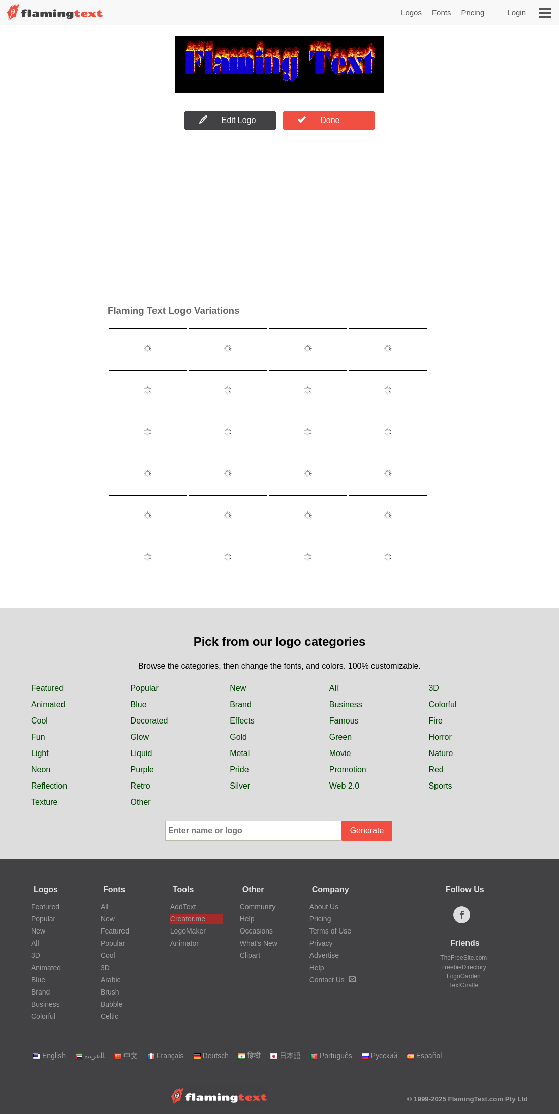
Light (40, 753)
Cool (39, 720)
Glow (140, 737)
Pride (239, 769)
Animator (184, 943)
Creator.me (187, 919)
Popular (145, 688)
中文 (126, 1055)
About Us (324, 906)
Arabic (111, 980)
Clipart (250, 955)
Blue (139, 704)
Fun (38, 737)
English (49, 1055)
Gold (238, 737)
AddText (183, 906)
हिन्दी (249, 1055)
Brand (241, 704)
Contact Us (332, 980)
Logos (411, 12)
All (333, 688)
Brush (110, 992)
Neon (40, 769)
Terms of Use (330, 931)
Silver (240, 785)
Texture (44, 802)
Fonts (441, 12)
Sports (440, 785)
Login (516, 12)
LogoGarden (464, 976)
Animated (48, 704)
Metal (240, 753)
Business (345, 704)
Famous (344, 720)
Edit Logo (227, 120)
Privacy (321, 943)
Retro (140, 785)
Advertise (324, 955)
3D (433, 688)
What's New (258, 943)
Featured (47, 688)
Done (318, 120)
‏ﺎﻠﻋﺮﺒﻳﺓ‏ (90, 1055)
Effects (242, 720)
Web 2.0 (344, 785)
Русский (379, 1055)
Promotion (347, 769)
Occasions (256, 931)
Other (141, 802)
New (238, 688)
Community (258, 906)
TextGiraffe (463, 985)
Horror (439, 737)
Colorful (442, 704)
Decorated (149, 720)
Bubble (112, 1004)
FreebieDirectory (463, 967)
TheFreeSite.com (463, 957)
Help (247, 919)
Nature (440, 753)
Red (435, 769)
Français (165, 1055)
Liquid (141, 753)
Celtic (109, 1016)
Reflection (49, 785)
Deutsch (211, 1055)
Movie (340, 753)
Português (331, 1055)
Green (340, 737)
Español (424, 1055)
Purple (142, 769)
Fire (435, 720)
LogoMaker (188, 931)
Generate (367, 830)
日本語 (285, 1055)
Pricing (472, 12)
